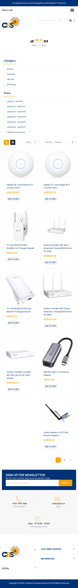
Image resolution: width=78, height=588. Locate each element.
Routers (10, 69)
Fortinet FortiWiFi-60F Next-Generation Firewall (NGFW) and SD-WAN (57, 248)
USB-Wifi (10, 79)
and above (16, 132)
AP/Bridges (11, 84)
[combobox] (47, 20)
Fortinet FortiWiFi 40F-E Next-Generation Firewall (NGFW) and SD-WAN (57, 311)
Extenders (11, 74)
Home (34, 45)
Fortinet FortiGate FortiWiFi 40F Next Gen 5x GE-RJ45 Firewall (19, 375)
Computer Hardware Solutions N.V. (39, 583)
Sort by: (49, 142)
